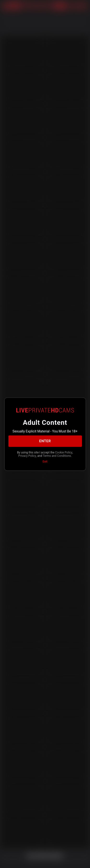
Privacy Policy (27, 456)
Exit (45, 461)
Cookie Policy (63, 452)
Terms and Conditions (57, 456)
